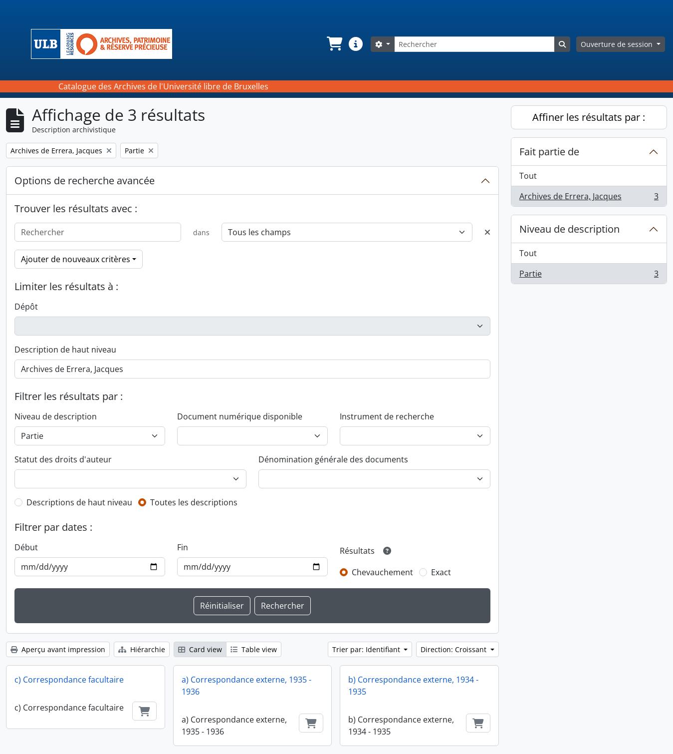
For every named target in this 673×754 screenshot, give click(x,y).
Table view (253, 649)
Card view (200, 649)
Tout (528, 175)
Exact (441, 572)
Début (26, 547)
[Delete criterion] (487, 232)
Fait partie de (549, 151)
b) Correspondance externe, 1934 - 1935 (413, 685)
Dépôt (26, 306)
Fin (182, 547)
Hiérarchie (141, 649)
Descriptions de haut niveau (79, 502)
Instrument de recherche (387, 416)
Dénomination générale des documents (333, 459)
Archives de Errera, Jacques (589, 198)
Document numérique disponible (239, 416)
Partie (589, 276)
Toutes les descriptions (193, 502)
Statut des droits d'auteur (63, 459)
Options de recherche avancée (84, 180)
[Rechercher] (474, 44)
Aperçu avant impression (57, 649)
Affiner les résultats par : (588, 117)
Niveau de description (55, 416)
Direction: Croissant (454, 649)
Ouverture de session (618, 44)
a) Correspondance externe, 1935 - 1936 (246, 685)
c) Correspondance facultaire (69, 679)
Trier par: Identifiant (367, 649)
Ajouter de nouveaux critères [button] (75, 259)
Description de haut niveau (65, 349)
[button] (334, 44)
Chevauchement (382, 572)
